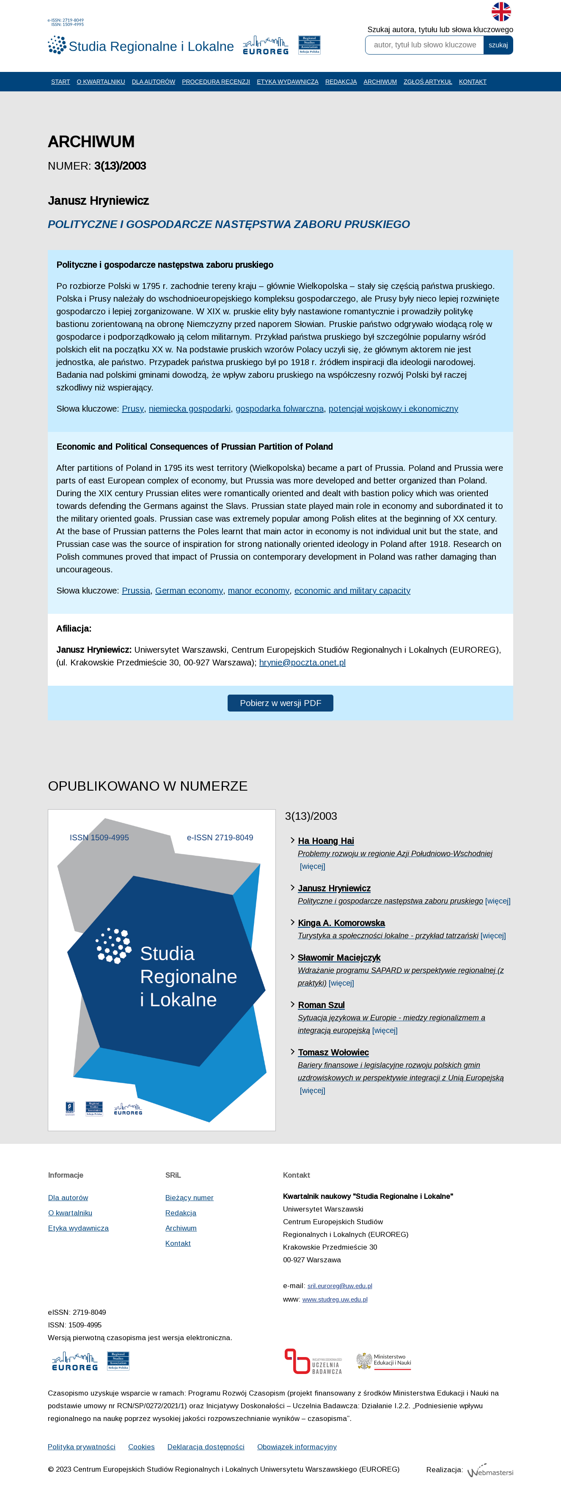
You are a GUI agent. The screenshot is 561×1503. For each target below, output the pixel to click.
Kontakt (473, 81)
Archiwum (380, 81)
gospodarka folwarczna (280, 408)
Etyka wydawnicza (288, 81)
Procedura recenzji (216, 81)
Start (60, 81)
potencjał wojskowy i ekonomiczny (393, 408)
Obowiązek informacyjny (297, 1447)
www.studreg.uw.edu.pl (335, 1299)
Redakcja (341, 81)
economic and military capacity (352, 590)
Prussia (136, 590)
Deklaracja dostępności (206, 1447)
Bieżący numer (189, 1198)
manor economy (258, 590)
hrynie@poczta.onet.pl (302, 662)
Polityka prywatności (82, 1447)
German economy (189, 590)
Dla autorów (153, 81)
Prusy (133, 408)
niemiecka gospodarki (190, 408)
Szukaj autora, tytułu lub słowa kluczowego (440, 29)
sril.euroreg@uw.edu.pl (340, 1285)
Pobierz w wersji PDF (281, 703)
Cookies (141, 1447)
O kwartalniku (101, 81)
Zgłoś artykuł (428, 81)
